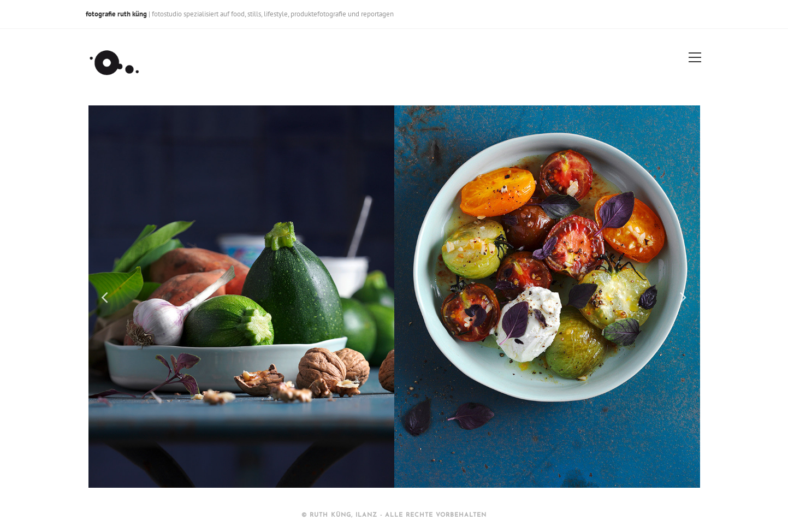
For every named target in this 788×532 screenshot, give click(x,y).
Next (683, 296)
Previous (104, 296)
